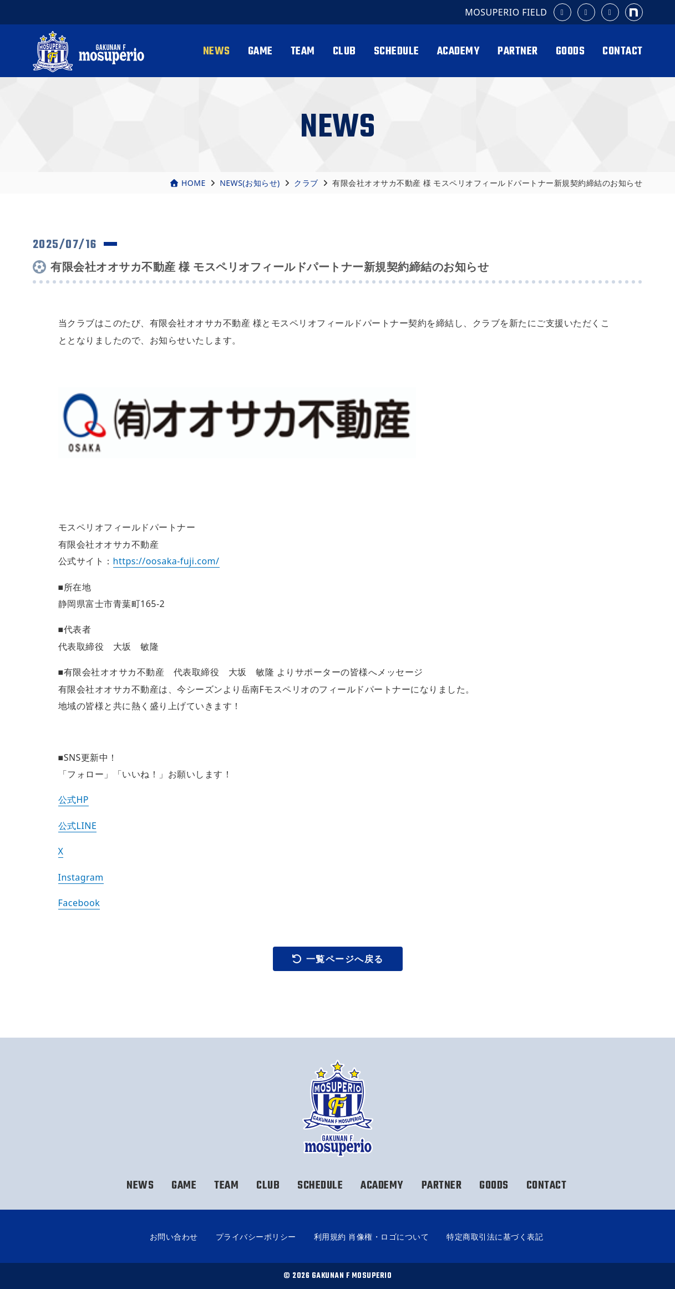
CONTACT (622, 51)
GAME (260, 51)
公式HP (73, 799)
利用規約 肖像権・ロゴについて (371, 1236)
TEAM (303, 51)
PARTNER (518, 51)
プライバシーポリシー (256, 1236)
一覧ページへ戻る (338, 959)
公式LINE (77, 826)
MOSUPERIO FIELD (506, 12)
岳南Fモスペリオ (90, 51)
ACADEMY (458, 51)
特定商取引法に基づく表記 (494, 1236)
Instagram (81, 877)
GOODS (570, 51)
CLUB (344, 51)
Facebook (79, 903)
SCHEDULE (396, 51)
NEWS (216, 51)
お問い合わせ (174, 1236)
